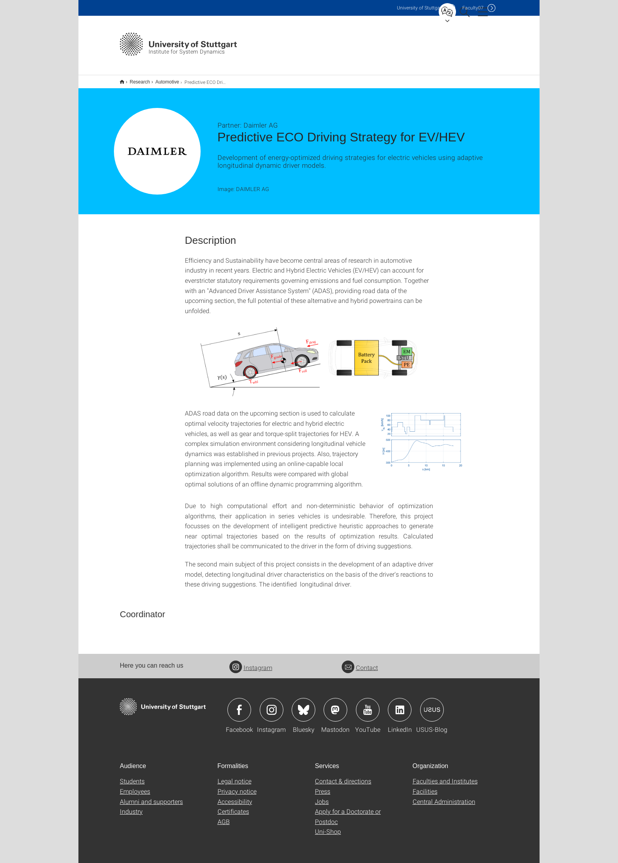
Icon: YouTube (368, 704)
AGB (224, 816)
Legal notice (234, 776)
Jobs (322, 796)
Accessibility (235, 796)
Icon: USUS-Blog (432, 704)
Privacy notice (237, 786)
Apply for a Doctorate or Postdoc (348, 811)
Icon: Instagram (271, 704)
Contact (360, 662)
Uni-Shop (328, 826)
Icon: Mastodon (335, 704)
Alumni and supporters (151, 796)
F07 (473, 8)
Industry (131, 806)
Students (132, 776)
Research (135, 79)
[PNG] (423, 435)
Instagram (250, 662)
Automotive (163, 79)
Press (322, 786)
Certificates (233, 806)
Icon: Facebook (239, 704)
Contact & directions (343, 776)
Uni (420, 8)
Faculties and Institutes (445, 776)
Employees (135, 786)
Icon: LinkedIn (399, 704)
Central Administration (444, 796)
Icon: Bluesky (303, 704)
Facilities (425, 786)
